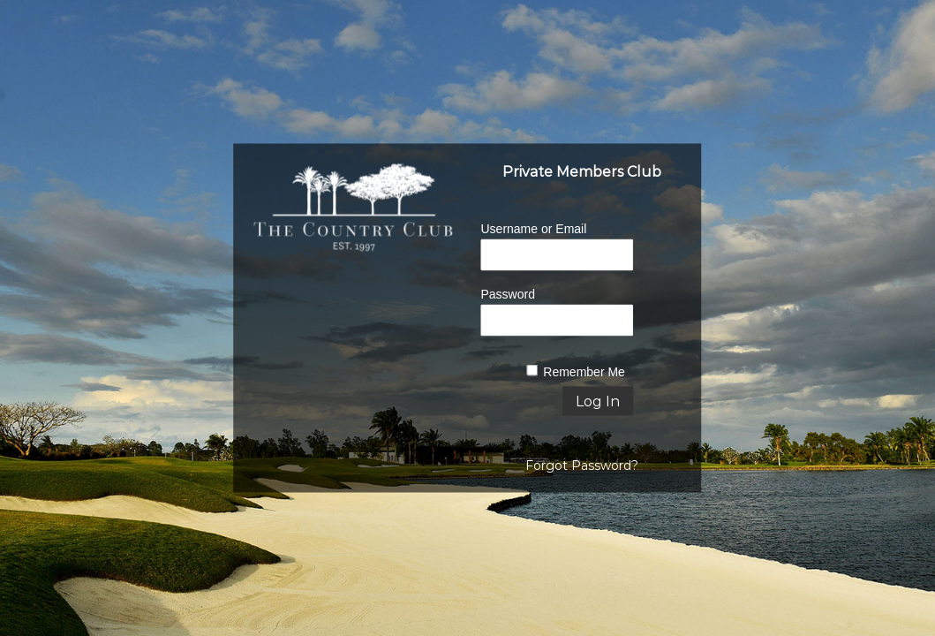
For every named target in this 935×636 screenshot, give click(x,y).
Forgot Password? (581, 465)
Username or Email (533, 229)
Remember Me (584, 372)
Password (507, 294)
